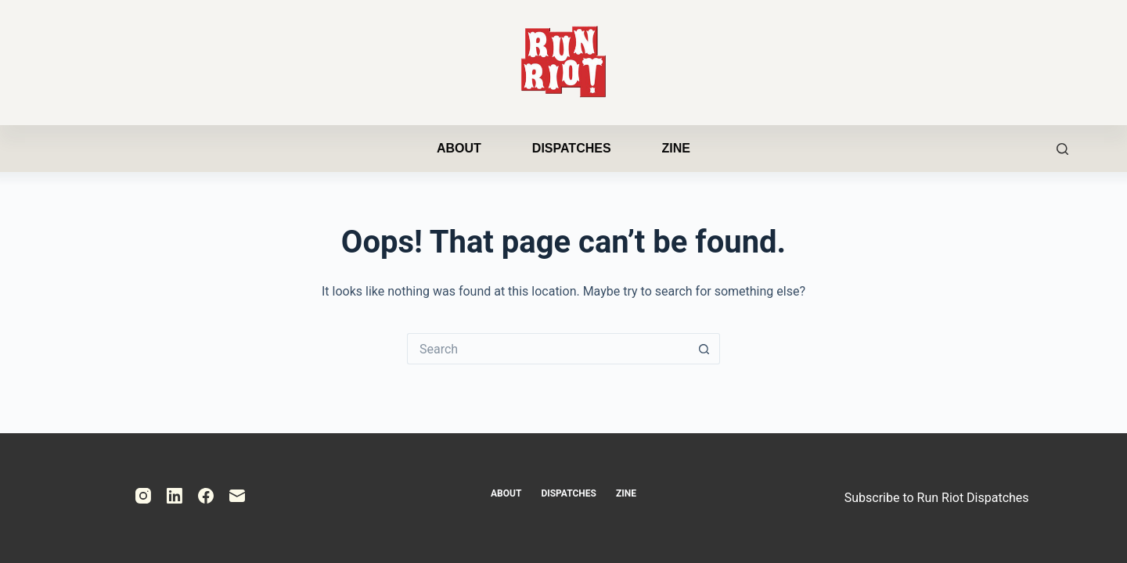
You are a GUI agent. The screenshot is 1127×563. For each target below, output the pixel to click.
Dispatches (571, 148)
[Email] (237, 496)
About (459, 148)
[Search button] (704, 348)
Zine (676, 148)
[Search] (1062, 149)
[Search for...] (548, 348)
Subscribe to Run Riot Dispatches (936, 497)
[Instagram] (143, 496)
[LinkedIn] (174, 496)
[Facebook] (206, 496)
